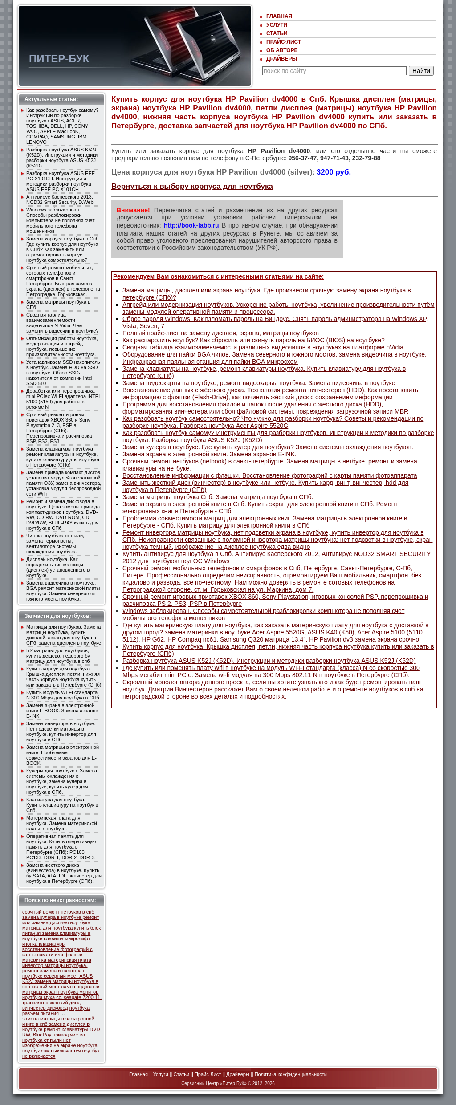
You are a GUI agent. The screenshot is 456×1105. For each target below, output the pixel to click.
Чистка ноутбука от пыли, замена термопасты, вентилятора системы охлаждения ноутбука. (55, 543)
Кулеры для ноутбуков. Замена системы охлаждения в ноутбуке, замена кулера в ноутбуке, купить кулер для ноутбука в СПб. (61, 781)
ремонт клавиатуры (67, 1029)
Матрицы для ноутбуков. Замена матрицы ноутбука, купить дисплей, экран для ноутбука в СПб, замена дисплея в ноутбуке (63, 635)
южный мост (46, 986)
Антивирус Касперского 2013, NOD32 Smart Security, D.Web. (60, 199)
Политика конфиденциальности (291, 1074)
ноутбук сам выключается (52, 1050)
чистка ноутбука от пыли (53, 1037)
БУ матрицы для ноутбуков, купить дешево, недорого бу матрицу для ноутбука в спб (58, 656)
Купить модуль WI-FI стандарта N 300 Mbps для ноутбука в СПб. (63, 695)
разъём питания (41, 1013)
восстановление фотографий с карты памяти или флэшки (57, 952)
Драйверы (281, 59)
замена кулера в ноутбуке (52, 917)
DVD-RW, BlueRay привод (62, 1032)
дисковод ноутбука (68, 1008)
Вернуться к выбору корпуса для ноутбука (192, 186)
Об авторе (282, 50)
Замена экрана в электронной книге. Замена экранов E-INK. (209, 454)
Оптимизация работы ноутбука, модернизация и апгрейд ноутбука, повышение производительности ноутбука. (62, 346)
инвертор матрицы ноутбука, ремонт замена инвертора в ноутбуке (55, 971)
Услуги (276, 25)
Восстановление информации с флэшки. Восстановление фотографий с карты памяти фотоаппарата (269, 475)
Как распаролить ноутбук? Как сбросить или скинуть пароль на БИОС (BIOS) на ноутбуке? (253, 340)
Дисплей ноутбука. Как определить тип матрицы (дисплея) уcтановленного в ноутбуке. (58, 567)
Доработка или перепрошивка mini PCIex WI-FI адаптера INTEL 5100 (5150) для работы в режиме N (63, 399)
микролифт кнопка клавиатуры (56, 941)
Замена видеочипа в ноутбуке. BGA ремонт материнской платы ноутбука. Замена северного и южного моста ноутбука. (63, 590)
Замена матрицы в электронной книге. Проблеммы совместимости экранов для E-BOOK (62, 755)
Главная (279, 16)
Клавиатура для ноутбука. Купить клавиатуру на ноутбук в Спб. (62, 805)
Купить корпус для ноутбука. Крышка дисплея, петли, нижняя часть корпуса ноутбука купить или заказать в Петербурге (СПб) (63, 676)
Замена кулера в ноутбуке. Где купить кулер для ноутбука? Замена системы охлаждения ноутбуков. (267, 447)
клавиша (54, 938)
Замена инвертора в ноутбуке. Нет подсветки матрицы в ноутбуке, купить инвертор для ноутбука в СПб (61, 731)
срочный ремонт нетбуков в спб (58, 911)
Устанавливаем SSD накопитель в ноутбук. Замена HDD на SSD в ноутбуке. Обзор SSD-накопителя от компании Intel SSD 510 (63, 372)
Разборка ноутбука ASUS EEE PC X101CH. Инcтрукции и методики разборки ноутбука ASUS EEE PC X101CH (60, 181)
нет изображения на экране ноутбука (60, 1042)
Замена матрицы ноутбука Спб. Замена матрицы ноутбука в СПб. (217, 496)
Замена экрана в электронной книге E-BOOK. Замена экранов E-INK (62, 711)
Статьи (277, 33)
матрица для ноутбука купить (56, 927)
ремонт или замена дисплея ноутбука (60, 919)
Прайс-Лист (283, 42)
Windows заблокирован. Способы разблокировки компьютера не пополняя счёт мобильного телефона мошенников (60, 220)
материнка (35, 960)
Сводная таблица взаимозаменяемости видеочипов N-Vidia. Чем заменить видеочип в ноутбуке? (62, 322)
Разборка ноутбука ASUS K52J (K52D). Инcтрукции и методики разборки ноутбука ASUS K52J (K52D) (62, 157)
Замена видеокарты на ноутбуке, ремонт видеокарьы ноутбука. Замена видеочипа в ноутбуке (258, 382)
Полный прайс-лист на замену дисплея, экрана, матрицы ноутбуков (220, 333)
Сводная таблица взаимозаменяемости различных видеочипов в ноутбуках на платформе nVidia (262, 347)
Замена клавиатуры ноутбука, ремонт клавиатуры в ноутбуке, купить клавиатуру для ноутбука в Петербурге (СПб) (62, 456)
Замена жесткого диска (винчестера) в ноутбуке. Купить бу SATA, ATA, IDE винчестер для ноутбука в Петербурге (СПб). (64, 873)
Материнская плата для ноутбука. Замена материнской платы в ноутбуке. (61, 823)
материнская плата (69, 960)
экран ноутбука (61, 992)
